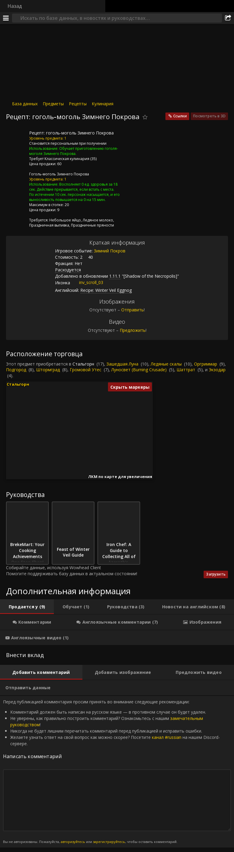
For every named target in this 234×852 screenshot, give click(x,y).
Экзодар (217, 369)
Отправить (132, 310)
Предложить (133, 330)
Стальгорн (83, 364)
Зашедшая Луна (122, 364)
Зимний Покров (109, 251)
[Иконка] (16, 137)
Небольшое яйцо (65, 220)
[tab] (27, 606)
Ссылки (180, 116)
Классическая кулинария (67, 158)
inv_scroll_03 (86, 282)
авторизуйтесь (73, 841)
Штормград (48, 369)
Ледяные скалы (166, 364)
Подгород (16, 369)
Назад (15, 6)
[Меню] (6, 18)
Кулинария (102, 103)
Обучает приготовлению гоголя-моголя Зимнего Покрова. (73, 151)
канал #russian (166, 737)
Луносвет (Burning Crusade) (139, 369)
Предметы (53, 103)
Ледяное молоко (98, 220)
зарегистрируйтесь (109, 841)
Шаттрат (186, 369)
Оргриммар (205, 364)
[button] (57, 449)
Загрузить (216, 574)
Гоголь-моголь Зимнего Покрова (59, 174)
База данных (25, 103)
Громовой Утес (85, 369)
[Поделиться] (228, 18)
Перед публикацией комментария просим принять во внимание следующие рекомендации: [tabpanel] (117, 771)
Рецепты (78, 103)
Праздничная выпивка (49, 225)
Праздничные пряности (92, 225)
